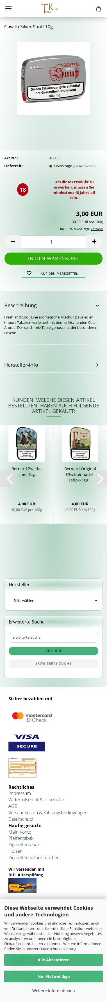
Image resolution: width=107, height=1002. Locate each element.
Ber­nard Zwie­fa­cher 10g (27, 471)
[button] (12, 241)
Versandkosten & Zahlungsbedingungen (47, 813)
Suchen (53, 650)
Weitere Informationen (53, 990)
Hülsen (15, 851)
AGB (12, 806)
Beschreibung (20, 305)
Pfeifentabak (20, 838)
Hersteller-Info (21, 364)
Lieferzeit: (13, 165)
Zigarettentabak (24, 845)
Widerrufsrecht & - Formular (36, 800)
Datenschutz (20, 819)
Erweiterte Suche (53, 663)
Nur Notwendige (54, 976)
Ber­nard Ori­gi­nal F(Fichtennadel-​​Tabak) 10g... (80, 474)
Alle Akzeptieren (54, 959)
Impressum (19, 793)
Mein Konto (19, 832)
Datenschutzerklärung (57, 948)
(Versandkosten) (84, 166)
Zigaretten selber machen (34, 857)
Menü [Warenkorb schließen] (8, 8)
